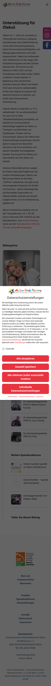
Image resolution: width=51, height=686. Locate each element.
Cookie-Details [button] (13, 396)
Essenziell (8, 349)
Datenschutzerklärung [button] (26, 396)
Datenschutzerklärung (11, 340)
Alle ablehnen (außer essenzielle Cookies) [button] (25, 377)
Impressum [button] (40, 396)
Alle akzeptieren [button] (25, 358)
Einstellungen (20, 342)
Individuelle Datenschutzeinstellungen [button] (25, 389)
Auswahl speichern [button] (25, 366)
